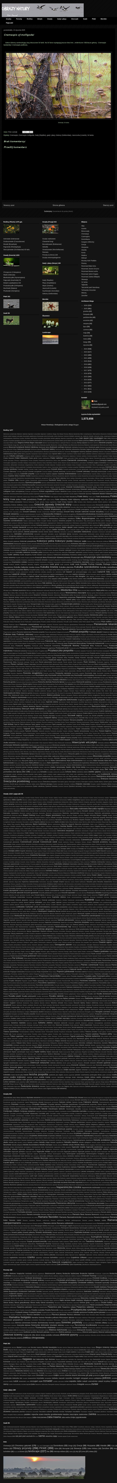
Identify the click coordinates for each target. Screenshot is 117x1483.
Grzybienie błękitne (24, 516)
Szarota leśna (39, 713)
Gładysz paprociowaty (29, 520)
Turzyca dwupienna (41, 733)
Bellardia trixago (12, 445)
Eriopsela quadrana (48, 857)
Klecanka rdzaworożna (104, 882)
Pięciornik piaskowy (30, 629)
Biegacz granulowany (53, 815)
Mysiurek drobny (14, 597)
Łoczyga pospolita (28, 774)
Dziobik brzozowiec (8, 853)
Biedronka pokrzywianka (102, 813)
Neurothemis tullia (12, 926)
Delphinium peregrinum (41, 478)
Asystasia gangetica (14, 440)
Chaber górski (32, 458)
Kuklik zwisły (74, 564)
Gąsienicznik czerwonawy (66, 870)
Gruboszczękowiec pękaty (10, 870)
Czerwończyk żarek (48, 842)
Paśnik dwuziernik (16, 956)
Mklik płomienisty (25, 913)
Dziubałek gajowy (20, 853)
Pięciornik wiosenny (69, 629)
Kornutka (5, 888)
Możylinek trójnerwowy (54, 595)
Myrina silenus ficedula (70, 918)
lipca (85, 326)
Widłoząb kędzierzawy (73, 747)
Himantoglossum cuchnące (28, 525)
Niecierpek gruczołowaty (98, 601)
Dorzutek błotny (36, 848)
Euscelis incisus (25, 862)
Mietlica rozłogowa (100, 587)
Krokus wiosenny (9, 557)
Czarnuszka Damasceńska (59, 467)
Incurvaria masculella (104, 877)
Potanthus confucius (65, 974)
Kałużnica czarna (69, 881)
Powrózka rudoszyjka (101, 974)
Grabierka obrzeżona (40, 868)
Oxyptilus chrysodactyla (80, 947)
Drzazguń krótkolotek (90, 851)
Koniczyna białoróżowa (78, 546)
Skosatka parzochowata (45, 697)
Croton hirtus (92, 465)
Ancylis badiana (32, 804)
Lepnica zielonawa (23, 576)
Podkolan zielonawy (25, 634)
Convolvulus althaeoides (10, 465)
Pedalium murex (87, 619)
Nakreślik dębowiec (26, 920)
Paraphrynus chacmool (57, 951)
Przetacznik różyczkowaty (99, 648)
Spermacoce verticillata (91, 702)
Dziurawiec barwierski (53, 485)
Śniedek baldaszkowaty (49, 779)
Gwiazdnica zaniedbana (67, 518)
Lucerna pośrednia (26, 581)
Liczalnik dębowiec (56, 904)
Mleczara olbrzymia (47, 593)
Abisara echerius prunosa (10, 797)
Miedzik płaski (40, 587)
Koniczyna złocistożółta (92, 548)
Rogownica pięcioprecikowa (87, 668)
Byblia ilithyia (69, 822)
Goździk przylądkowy (96, 509)
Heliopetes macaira (99, 873)
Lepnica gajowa (100, 574)
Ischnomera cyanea (34, 879)
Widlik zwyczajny (26, 747)
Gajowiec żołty (72, 502)
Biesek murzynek (56, 817)
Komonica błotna (66, 543)
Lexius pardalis (36, 904)
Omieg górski (22, 608)
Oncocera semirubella (66, 938)
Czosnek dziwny (57, 469)
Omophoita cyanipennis (41, 938)
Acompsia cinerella (24, 797)
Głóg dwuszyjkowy (77, 520)
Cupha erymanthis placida (85, 837)
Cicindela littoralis (37, 830)
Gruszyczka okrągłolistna (69, 514)
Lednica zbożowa (93, 902)
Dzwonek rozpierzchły (32, 489)
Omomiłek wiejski (18, 938)
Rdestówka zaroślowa (9, 668)
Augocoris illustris (105, 806)
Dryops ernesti (67, 851)
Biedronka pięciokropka (87, 813)
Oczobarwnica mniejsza (48, 933)
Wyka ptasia (25, 763)
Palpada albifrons (48, 949)
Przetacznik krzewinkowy (52, 645)
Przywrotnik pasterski (27, 655)
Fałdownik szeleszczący (23, 496)
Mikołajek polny (7, 590)
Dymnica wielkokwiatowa (48, 482)
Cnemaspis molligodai (26, 135)
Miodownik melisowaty (43, 590)
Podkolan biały (9, 634)
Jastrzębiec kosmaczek (98, 531)
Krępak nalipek (82, 895)
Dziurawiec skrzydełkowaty (79, 485)
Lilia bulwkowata (70, 576)
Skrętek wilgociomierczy (49, 700)
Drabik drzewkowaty (106, 478)
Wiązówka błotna (15, 758)
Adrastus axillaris (27, 799)
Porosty (19, 19)
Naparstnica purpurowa (67, 597)
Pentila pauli (34, 958)
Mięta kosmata (82, 590)
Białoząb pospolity (45, 445)
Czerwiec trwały (33, 469)
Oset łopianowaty (66, 613)
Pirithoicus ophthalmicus (83, 962)
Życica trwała (16, 786)
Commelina (102, 463)
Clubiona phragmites (87, 833)
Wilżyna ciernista (77, 756)
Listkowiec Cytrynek (24, 907)
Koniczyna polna (53, 548)
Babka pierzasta (95, 440)
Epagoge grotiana (60, 855)
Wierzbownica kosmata (14, 754)
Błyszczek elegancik (67, 824)
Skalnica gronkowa (53, 695)
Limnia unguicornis (99, 904)
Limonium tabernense (9, 578)
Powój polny (48, 639)
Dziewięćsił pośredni (41, 485)
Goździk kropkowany (52, 509)
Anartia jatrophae (8, 804)
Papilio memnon (25, 951)
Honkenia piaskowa (42, 525)
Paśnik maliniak (63, 956)
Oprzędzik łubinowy (19, 940)
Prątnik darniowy (84, 655)
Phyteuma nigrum (14, 624)
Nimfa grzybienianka (82, 929)
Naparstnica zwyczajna (86, 597)
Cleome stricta (57, 462)
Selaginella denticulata (105, 688)
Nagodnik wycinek (9, 920)
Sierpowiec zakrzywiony (39, 693)
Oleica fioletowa (48, 936)
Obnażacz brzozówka (59, 931)
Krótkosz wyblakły (14, 564)
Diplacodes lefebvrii (105, 846)
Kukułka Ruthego (102, 564)
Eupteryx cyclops (91, 859)
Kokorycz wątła (79, 541)
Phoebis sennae (11, 960)
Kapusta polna (108, 536)
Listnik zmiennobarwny (42, 907)
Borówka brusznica (99, 449)
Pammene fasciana (81, 949)
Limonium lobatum (100, 576)
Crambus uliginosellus (34, 837)
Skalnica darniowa (29, 695)
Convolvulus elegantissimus (26, 465)
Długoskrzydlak (29, 853)
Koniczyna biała (66, 546)
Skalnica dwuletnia (40, 695)
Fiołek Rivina (44, 496)
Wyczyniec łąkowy (27, 760)
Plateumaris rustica (17, 967)
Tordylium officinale (95, 724)
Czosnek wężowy (71, 471)
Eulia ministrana (32, 859)
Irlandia (84, 250)
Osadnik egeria (105, 942)
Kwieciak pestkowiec (48, 900)
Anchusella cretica (52, 436)
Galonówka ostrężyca (61, 864)
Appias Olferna (20, 806)
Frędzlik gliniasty (40, 502)
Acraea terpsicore (83, 797)
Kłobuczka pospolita (63, 570)
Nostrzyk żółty (40, 606)
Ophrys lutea (17, 610)
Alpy (82, 226)
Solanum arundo (8, 702)
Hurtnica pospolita (76, 875)
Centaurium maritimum (41, 456)
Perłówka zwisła (77, 621)
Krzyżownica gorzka (33, 562)
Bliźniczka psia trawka (106, 445)
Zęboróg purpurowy (67, 769)
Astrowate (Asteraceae (11, 239)
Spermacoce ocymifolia (77, 702)
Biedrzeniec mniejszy (57, 445)
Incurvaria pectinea (17, 879)
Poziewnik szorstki (105, 639)
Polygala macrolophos (87, 634)
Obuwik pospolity (74, 606)
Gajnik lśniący (61, 502)
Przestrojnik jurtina (103, 976)
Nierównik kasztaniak (18, 929)
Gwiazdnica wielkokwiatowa (49, 518)
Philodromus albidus (91, 958)
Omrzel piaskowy (53, 938)
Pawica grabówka (101, 951)
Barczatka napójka (96, 809)
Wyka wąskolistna (53, 763)
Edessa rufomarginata (56, 853)
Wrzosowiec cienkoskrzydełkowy (76, 758)
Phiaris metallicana (68, 958)
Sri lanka (90, 135)
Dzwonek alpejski (49, 487)
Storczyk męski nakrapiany (33, 709)
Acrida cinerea (93, 797)
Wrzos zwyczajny (48, 758)
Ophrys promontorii (37, 610)
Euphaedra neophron (55, 859)
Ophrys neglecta (26, 610)
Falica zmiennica (85, 862)
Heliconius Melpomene (63, 873)
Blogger (76, 425)
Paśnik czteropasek (107, 953)
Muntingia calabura (93, 595)
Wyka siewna (43, 763)
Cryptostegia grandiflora (103, 465)
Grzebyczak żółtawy (24, 870)
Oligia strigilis (65, 935)
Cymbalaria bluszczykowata (34, 467)
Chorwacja (85, 234)
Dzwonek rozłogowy (45, 489)
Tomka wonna (85, 724)
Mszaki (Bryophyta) (10, 244)
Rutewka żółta (71, 679)
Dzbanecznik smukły (61, 482)
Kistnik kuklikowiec (80, 881)
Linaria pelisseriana (21, 578)
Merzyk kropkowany (81, 585)
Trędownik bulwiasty (31, 731)
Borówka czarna (111, 449)
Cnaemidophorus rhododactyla (101, 833)
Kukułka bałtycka (21, 567)
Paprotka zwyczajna (102, 617)
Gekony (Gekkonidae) (63, 135)
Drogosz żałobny (37, 851)
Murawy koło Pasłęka (88, 261)
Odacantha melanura (75, 933)
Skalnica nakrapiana (66, 695)
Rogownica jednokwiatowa (69, 668)
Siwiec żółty (7, 695)
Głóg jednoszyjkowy (89, 520)
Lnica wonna (73, 579)
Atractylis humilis (37, 440)
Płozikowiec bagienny (103, 662)
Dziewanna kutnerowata (74, 482)
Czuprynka (17, 473)
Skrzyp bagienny (108, 697)
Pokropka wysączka (63, 969)
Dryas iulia (59, 851)
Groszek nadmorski (82, 512)
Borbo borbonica (22, 819)
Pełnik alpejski (86, 621)
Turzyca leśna (88, 733)
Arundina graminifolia (44, 438)
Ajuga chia (56, 434)
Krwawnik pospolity (65, 560)
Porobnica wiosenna (93, 971)
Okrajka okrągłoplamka (35, 935)
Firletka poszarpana (15, 502)
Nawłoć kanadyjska (92, 599)
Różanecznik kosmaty (9, 686)
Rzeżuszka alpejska (70, 682)
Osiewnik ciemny (26, 944)
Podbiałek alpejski (95, 632)
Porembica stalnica (81, 971)
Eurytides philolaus (14, 862)
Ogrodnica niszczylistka (22, 935)
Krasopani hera (98, 888)
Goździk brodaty (14, 509)
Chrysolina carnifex (26, 830)
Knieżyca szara (52, 884)
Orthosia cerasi (57, 942)
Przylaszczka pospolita (60, 650)
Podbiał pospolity (79, 631)
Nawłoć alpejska (81, 599)
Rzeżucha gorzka (9, 682)
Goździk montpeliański (68, 509)
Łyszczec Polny (21, 776)
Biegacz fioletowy (29, 815)
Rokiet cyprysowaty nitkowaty (73, 671)
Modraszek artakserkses (98, 913)
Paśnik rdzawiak (92, 956)
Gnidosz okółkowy (17, 505)
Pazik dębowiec (12, 953)
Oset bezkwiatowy (38, 613)
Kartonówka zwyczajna (46, 881)
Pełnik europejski (96, 621)
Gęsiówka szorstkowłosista (12, 521)
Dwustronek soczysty (103, 480)
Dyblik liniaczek (101, 851)
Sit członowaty (67, 693)
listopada (86, 314)
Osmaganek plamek (63, 945)
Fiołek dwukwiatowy (103, 496)
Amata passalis (23, 802)
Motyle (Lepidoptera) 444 (12, 283)
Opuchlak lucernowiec (44, 940)
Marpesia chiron (74, 909)
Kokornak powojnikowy (28, 541)
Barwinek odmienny (93, 442)
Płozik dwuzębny (78, 662)
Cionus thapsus (7, 833)
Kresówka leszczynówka (80, 890)
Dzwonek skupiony (58, 489)
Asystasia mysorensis (27, 440)
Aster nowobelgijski (96, 438)
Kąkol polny (52, 570)
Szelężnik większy (50, 718)
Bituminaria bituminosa (77, 445)
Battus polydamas (8, 811)
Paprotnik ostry (112, 617)
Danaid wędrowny (63, 842)
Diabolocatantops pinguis (88, 844)
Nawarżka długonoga (16, 924)
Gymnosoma (41, 870)
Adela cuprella (17, 800)
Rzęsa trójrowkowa (17, 684)
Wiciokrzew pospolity (58, 745)
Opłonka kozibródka (94, 940)
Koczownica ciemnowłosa (74, 884)
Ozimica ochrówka (14, 949)
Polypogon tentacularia (17, 971)
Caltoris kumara (26, 826)
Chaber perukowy (79, 458)
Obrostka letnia (107, 931)
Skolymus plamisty (32, 697)
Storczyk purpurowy (50, 709)
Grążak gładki (34, 870)
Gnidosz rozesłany (28, 505)
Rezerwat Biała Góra (88, 266)
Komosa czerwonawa (100, 543)
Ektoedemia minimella (80, 853)
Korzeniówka (32, 550)
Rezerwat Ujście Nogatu (89, 274)
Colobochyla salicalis (82, 835)
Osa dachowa (76, 942)
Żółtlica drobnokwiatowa (89, 786)
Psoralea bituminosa (27, 657)
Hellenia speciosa (93, 523)
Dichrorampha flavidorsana (42, 846)
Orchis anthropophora (69, 610)
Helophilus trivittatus (9, 875)
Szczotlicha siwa (8, 717)
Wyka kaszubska (88, 760)
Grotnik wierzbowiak (100, 868)
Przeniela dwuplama (77, 976)
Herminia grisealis (20, 875)
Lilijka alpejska (90, 576)
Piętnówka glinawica (23, 965)
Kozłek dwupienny (26, 555)
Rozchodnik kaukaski (18, 675)
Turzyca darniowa (15, 733)
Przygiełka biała (42, 651)
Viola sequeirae (43, 742)
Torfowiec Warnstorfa (28, 726)
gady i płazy (51, 135)
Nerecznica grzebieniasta (23, 601)
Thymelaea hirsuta (59, 722)
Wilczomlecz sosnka (41, 756)
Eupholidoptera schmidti (68, 859)
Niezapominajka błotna (23, 604)
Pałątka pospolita (42, 953)
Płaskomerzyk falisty (10, 662)
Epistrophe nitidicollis (17, 857)
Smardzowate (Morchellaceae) (53, 249)
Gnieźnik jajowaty (44, 504)
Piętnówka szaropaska (48, 965)
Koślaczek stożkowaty (88, 554)
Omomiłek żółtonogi (28, 938)
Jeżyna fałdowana (29, 536)
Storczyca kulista (99, 706)
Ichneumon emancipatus (83, 877)
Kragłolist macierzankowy (102, 554)
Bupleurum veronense (64, 451)
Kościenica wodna (76, 555)
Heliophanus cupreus (111, 873)
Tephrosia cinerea (25, 722)
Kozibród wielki (98, 552)
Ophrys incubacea (8, 610)
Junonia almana (78, 879)
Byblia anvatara (60, 822)
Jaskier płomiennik (35, 529)
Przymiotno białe (91, 651)
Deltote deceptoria (26, 844)
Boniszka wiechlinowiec (10, 819)
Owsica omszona (108, 615)
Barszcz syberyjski (60, 442)
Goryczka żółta (74, 507)
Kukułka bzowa (34, 567)
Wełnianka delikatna (103, 742)
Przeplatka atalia (90, 976)
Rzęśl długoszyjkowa (49, 684)
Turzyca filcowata (65, 733)
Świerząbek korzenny (75, 781)
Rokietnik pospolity (96, 671)
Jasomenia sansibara (56, 879)
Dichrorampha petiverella (59, 846)
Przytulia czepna (40, 653)
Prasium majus (61, 641)
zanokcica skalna (82, 772)
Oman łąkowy (13, 608)
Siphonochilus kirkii (52, 693)
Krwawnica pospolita (15, 560)
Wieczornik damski (42, 749)
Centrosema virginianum (69, 456)
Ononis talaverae (43, 608)
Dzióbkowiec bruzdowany (18, 487)
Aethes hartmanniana (61, 799)
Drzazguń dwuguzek (77, 851)
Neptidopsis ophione (59, 924)
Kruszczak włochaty (80, 892)
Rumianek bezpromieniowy (11, 679)
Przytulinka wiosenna (15, 655)
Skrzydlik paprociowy (85, 697)
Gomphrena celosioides (79, 505)
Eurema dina (108, 859)
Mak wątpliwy (71, 583)
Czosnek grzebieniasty (69, 469)
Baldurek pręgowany (27, 809)
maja (85, 333)
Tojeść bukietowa (25, 724)
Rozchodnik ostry (42, 675)
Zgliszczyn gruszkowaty (102, 767)
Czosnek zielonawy (83, 471)
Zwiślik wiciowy (38, 769)
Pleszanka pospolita (38, 632)
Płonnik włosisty (67, 662)
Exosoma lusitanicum (74, 862)
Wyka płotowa (34, 763)
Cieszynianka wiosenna (35, 462)
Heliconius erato (88, 873)
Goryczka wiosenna (63, 507)
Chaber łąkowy (89, 458)
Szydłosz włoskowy (14, 720)
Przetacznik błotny (8, 645)
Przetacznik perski (62, 648)
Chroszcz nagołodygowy (21, 460)
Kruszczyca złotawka (94, 893)
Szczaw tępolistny (28, 715)
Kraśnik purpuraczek (25, 890)
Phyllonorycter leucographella (66, 960)
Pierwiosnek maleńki (10, 627)
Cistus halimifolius (47, 462)
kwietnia (86, 336)
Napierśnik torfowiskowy (52, 922)
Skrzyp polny (29, 700)
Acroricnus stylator (103, 797)
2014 (86, 379)
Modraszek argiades (84, 913)
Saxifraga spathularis (107, 686)
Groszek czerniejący (56, 512)
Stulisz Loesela (52, 711)
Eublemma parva (88, 857)
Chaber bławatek (8, 458)
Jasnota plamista (17, 532)
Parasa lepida (77, 951)
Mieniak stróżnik (61, 911)
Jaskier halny (98, 527)
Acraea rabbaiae (73, 797)
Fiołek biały (61, 496)
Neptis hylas (68, 924)
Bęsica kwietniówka (40, 824)
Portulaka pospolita (72, 637)
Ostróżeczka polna (96, 615)
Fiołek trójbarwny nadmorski (78, 499)
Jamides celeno (44, 879)
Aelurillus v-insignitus (48, 799)
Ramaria (45, 252)
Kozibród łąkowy (108, 552)
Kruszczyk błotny (41, 557)
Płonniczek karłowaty (23, 662)
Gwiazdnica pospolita (17, 518)
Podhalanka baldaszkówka (97, 967)
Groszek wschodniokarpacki (27, 514)
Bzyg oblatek (7, 824)
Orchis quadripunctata (89, 610)
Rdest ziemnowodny (9, 666)
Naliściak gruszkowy (39, 920)
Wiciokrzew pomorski (46, 745)
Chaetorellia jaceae (29, 828)
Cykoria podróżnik (20, 467)
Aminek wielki (7, 436)
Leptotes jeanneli (14, 904)
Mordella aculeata (55, 915)
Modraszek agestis (71, 913)
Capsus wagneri (40, 826)
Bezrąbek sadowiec (88, 811)
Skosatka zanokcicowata (60, 697)
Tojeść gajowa (35, 724)
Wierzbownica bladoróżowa (72, 751)
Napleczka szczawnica (67, 922)
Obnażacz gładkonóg (72, 931)
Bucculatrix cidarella (28, 822)
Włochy (84, 293)
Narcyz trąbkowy (8, 599)
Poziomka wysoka (40, 641)
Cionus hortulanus (112, 830)
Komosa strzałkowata (9, 546)
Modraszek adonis (60, 913)
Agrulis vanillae (108, 799)
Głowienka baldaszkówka (105, 870)
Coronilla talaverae (50, 465)
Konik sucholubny (79, 886)
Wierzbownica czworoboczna (100, 751)
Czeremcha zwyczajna (98, 467)
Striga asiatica (105, 709)
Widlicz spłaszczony (105, 745)
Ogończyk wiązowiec (9, 935)
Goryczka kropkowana (30, 507)
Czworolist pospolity (27, 474)
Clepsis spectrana (76, 833)
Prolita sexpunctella (19, 976)
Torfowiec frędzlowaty (66, 726)
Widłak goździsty (38, 747)
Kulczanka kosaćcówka (17, 897)
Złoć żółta (26, 772)
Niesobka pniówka (31, 929)
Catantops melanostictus (52, 826)
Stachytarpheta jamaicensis (50, 704)
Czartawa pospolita (72, 467)
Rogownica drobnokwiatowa (53, 668)
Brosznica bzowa (67, 819)
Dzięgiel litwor (39, 487)
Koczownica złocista (9, 886)
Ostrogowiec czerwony (88, 613)
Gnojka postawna (107, 866)
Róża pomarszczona (86, 684)
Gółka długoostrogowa (85, 518)
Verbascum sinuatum (22, 742)
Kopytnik (24, 550)
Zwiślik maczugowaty (27, 769)
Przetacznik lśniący (101, 645)
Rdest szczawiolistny (100, 664)
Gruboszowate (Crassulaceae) (14, 241)
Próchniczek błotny (60, 655)
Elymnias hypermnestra (14, 855)
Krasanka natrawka (87, 888)
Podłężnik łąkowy (52, 969)
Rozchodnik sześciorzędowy (84, 675)
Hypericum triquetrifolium (82, 525)
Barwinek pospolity (105, 443)
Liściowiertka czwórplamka (58, 907)
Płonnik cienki (34, 662)
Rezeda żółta (28, 668)
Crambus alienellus (22, 837)
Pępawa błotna (66, 660)
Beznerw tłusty (36, 445)
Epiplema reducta (94, 855)
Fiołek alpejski (54, 496)
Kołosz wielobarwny (75, 888)
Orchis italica (79, 610)
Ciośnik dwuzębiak (40, 833)
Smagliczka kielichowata (66, 700)
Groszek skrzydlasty (96, 512)
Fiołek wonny (94, 499)
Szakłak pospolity (12, 713)
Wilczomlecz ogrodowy (14, 756)
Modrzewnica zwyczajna (76, 593)
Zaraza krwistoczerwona (89, 765)
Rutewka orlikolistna (60, 680)
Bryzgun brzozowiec (16, 822)
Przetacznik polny (74, 648)
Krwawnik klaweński (54, 560)
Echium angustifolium (46, 491)
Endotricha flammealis (38, 855)
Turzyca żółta (44, 737)
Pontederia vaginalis (18, 636)
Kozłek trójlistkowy (48, 554)
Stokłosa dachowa (76, 706)
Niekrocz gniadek (106, 926)
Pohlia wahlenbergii (51, 634)
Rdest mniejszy (64, 664)
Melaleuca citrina (31, 585)
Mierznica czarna (50, 587)
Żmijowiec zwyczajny (82, 784)
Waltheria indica (52, 742)
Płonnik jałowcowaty (45, 662)
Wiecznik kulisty (31, 749)
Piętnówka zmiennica (61, 965)
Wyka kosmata (98, 760)
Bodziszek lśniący (12, 449)
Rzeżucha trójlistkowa (31, 682)
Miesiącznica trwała (77, 587)
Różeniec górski (21, 686)
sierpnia (86, 323)
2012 (86, 386)
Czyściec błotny (96, 473)
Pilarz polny (55, 962)
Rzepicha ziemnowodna (91, 679)
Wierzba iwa (99, 749)
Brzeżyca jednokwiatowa (51, 451)
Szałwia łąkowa (88, 713)
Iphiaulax (25, 879)
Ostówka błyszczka (15, 947)
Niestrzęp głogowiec (45, 929)
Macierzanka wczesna (103, 581)
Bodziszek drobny (83, 447)
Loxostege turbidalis (102, 907)
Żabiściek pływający (46, 784)
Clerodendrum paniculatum (78, 462)
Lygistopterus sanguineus (10, 909)
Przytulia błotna (31, 653)
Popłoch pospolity (30, 636)
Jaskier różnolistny (58, 529)
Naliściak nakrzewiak (51, 920)
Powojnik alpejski (29, 639)
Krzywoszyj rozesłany (102, 560)
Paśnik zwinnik (7, 958)
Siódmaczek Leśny (18, 695)
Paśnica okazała (52, 953)
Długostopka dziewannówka (42, 853)
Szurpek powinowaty (106, 717)
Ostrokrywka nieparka (106, 944)
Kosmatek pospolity (15, 888)
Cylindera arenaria (8, 839)
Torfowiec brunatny (41, 726)
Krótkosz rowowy (95, 562)
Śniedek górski (62, 779)
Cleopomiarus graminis (63, 833)
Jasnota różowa (43, 532)
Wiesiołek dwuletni (40, 754)
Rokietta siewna (106, 671)
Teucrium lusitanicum (48, 722)
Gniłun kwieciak (97, 866)
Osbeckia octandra (27, 613)
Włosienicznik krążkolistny (81, 763)
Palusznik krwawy (90, 617)
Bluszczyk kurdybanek (16, 447)
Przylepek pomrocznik (93, 978)
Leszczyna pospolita (47, 576)
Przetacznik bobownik (111, 643)
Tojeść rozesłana (67, 724)
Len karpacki (67, 572)
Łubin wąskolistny (79, 774)
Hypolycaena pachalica (44, 877)
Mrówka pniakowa (14, 918)
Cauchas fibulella (66, 826)
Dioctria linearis (71, 846)
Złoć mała (109, 769)
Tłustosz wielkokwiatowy (84, 737)
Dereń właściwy (61, 478)
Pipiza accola (72, 962)
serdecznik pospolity (59, 772)
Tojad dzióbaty (8, 724)
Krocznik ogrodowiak (31, 893)
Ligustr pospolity (59, 576)
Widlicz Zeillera (95, 745)
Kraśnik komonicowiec (110, 888)
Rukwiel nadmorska (94, 677)
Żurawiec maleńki (96, 784)
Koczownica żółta (20, 886)
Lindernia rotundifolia (33, 578)
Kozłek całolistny (13, 555)
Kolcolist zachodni (31, 543)
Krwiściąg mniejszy (89, 560)
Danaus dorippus (87, 842)
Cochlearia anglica (93, 463)
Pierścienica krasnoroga (24, 962)
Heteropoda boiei (31, 875)
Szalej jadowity (21, 713)
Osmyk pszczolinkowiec (79, 944)
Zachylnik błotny (20, 765)
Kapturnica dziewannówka (30, 882)
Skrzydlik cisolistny (73, 697)
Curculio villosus (98, 837)
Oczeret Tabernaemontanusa (88, 606)
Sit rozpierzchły (86, 693)
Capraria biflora (57, 454)
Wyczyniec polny (16, 760)
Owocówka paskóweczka (57, 947)
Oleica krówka (57, 935)
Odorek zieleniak (86, 933)
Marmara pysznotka (62, 909)
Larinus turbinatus (35, 902)
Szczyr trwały (27, 717)
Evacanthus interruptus (48, 862)
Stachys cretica (38, 704)
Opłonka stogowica (106, 940)
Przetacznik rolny (86, 648)
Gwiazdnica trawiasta (32, 518)
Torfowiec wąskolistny (16, 728)
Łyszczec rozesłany (31, 776)
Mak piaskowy (47, 583)
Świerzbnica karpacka (50, 781)
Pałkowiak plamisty (23, 953)
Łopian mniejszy (47, 774)
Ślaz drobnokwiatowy (57, 776)
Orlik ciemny (110, 610)
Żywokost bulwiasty (51, 786)
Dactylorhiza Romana (51, 476)
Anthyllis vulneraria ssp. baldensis (78, 436)
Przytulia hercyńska (51, 653)
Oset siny (57, 613)
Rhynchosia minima (38, 668)
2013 (86, 383)
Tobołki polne (104, 722)
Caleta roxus (93, 824)
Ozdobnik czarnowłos (105, 947)
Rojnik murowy (47, 671)
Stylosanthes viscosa (82, 711)
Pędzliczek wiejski (54, 660)
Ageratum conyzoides (34, 434)
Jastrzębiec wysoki (53, 534)
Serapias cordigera (63, 691)
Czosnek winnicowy (59, 471)
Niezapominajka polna (86, 604)
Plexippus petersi (52, 967)
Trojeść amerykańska (83, 729)
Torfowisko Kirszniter (88, 290)
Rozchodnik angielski (78, 673)
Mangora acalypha (50, 909)
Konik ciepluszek (52, 886)
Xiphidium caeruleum (9, 765)
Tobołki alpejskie (94, 722)
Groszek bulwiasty (29, 512)
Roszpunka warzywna (63, 673)
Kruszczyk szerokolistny (97, 557)
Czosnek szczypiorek (35, 471)
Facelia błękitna (73, 493)
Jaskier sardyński (70, 529)
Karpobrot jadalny (50, 538)
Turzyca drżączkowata (28, 733)
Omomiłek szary (7, 938)
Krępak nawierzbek (92, 895)
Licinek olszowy (45, 904)
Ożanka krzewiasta (25, 617)
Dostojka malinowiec (104, 848)
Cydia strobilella (107, 837)
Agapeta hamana (85, 799)
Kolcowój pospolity (42, 544)
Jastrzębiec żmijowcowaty (79, 534)
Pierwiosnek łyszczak (57, 627)
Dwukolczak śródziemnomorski (39, 480)
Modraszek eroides (8, 915)
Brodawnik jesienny (8, 451)
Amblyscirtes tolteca (67, 802)
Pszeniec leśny (62, 657)
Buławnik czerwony (92, 451)
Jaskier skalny (80, 529)
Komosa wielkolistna (21, 546)
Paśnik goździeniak (29, 956)
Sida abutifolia (96, 691)
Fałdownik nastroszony (9, 496)
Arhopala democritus (83, 806)
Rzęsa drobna (7, 684)
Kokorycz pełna (45, 541)
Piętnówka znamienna (74, 965)
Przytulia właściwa (105, 653)
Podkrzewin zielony (8, 969)
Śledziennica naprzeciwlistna (12, 779)
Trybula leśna (95, 728)
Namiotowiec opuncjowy (37, 922)
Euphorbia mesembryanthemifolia (12, 493)
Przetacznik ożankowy (33, 648)
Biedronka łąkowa (17, 815)
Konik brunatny (42, 886)
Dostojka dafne (65, 848)
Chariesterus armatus (41, 828)
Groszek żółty (39, 514)
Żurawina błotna (106, 784)
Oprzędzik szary (8, 940)
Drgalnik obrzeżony (26, 851)
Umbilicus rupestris (53, 739)
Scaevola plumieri (44, 688)
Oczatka (26, 933)
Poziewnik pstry (94, 639)
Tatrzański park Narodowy (90, 287)
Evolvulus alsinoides (63, 493)
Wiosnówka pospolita (102, 756)
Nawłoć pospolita (103, 599)
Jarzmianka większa (32, 527)
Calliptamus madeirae (104, 824)
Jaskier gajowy (89, 527)
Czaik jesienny (49, 840)
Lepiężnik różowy (19, 574)
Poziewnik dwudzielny (58, 639)
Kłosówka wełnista (75, 569)
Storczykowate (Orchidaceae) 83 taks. (16, 249)
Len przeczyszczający (80, 572)
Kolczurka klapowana (55, 543)
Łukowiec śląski (95, 774)
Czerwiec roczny (23, 469)
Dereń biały (52, 478)
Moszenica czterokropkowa (90, 916)
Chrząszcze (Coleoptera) (12, 272)
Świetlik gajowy (108, 781)
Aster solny (107, 438)
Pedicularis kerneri (19, 621)
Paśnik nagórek (72, 956)
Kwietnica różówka (61, 900)
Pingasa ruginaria (64, 962)
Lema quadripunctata (105, 902)
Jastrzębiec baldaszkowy (82, 532)
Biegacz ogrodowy (78, 815)
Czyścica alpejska (51, 474)
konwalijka (50, 772)
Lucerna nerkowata (14, 581)
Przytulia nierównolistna (72, 653)
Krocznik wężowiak (68, 893)
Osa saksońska (93, 942)
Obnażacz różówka (83, 931)
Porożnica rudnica (28, 974)
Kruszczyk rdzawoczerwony (59, 557)
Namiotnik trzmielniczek (23, 922)
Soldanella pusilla (30, 702)
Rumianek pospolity (24, 679)
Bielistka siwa (67, 445)
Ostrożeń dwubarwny (19, 615)
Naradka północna (101, 597)
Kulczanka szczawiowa (33, 897)
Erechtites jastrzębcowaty (84, 491)
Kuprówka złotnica (59, 897)
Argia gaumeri (52, 806)
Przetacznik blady (61, 643)
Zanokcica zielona (49, 765)
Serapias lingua (74, 691)
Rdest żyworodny (20, 666)
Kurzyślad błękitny (22, 570)
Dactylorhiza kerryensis (88, 476)
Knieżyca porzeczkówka (40, 884)
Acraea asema (44, 797)
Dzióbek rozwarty (105, 485)
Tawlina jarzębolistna (99, 720)
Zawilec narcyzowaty (57, 767)
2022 (86, 355)
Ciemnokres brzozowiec (49, 830)
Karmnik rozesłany (38, 538)
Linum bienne (43, 578)
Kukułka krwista (49, 567)
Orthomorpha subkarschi (45, 942)
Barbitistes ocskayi (52, 808)
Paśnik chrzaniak (86, 953)
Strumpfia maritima (13, 711)
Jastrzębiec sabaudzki (40, 534)
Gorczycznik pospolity (103, 505)
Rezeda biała (20, 668)
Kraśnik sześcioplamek (52, 890)
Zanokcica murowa (38, 765)
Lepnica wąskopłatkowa (10, 576)
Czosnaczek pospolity (44, 469)
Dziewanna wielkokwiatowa (101, 482)
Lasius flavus (46, 902)
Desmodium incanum (81, 478)
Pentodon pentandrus (57, 621)
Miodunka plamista (55, 590)
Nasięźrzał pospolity (20, 599)
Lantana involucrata (99, 569)
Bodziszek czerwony (71, 447)
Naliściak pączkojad (80, 920)
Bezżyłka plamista (100, 811)
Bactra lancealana (15, 808)
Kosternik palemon (27, 888)
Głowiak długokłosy (52, 520)
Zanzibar (84, 295)
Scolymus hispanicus (67, 688)
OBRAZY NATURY (15, 9)
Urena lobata (74, 739)
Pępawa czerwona (77, 660)
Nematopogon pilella (28, 924)
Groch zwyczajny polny (15, 511)
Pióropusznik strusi (69, 627)
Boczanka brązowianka (70, 817)
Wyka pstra (17, 763)
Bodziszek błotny (44, 447)
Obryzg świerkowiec (17, 933)
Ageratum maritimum (47, 434)
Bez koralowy (27, 445)
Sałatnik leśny (34, 688)
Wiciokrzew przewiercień (73, 745)
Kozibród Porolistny (88, 552)
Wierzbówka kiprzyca (28, 754)
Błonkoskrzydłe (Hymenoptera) (14, 277)
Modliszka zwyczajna (36, 913)
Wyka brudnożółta (39, 760)
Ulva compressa (34, 739)
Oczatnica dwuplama (35, 933)
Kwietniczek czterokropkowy (76, 900)
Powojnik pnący (40, 639)
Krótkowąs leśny (49, 895)
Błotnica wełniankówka (54, 824)
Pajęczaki (9, 23)
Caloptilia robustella (15, 826)
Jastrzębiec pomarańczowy (23, 534)
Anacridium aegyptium (102, 802)
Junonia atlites (88, 879)
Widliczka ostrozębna (14, 747)
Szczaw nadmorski (8, 715)
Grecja (83, 244)
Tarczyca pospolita (76, 720)
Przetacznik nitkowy (19, 648)
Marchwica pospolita (9, 585)
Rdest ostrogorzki (74, 664)
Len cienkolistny (57, 572)
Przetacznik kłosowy (70, 645)
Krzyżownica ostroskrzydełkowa (63, 562)
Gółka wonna (100, 518)
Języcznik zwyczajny (62, 536)
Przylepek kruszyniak (79, 978)
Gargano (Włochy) (87, 242)
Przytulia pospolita (84, 653)
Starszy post (108, 205)
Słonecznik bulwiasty (26, 720)
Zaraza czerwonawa (60, 765)
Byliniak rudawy (77, 822)
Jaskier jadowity (107, 527)
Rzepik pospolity (112, 679)
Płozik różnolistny (89, 662)
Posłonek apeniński (105, 636)
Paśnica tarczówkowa (63, 953)
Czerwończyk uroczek (29, 842)
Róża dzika (76, 684)
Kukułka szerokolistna (86, 567)
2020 (86, 361)
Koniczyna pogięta (43, 548)
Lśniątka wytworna (78, 581)
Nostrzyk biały (31, 606)
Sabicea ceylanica (47, 686)
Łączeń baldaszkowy (44, 776)
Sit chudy (60, 693)
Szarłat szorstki (67, 713)
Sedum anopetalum (80, 688)
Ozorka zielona (14, 617)
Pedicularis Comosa (99, 619)
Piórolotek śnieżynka (97, 962)
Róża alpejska (68, 684)
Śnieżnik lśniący (95, 779)
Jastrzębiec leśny (8, 534)
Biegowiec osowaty (9, 817)
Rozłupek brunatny (19, 677)
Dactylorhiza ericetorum (37, 476)
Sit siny (93, 693)
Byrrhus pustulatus (96, 822)
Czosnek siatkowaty (9, 471)
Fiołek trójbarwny (61, 499)
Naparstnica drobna (35, 597)
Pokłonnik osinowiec (88, 969)
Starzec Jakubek (73, 704)
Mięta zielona (108, 590)
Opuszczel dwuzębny (69, 940)
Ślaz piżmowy (73, 776)
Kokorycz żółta (91, 541)
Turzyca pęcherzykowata (63, 735)
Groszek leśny (69, 512)
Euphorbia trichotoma (40, 493)
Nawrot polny (71, 599)
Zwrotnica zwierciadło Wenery (52, 769)
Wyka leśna (108, 760)
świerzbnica (22, 784)
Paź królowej (17, 958)
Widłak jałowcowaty (51, 747)
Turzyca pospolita (28, 735)
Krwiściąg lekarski (77, 560)
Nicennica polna (86, 601)
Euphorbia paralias (28, 493)
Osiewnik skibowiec (37, 944)
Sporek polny (17, 704)
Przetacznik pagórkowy (47, 648)
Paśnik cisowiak (96, 953)
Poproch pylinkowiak (65, 971)
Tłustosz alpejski (60, 737)
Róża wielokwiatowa (99, 684)
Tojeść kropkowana (46, 724)
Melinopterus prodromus (10, 911)
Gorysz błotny (83, 507)
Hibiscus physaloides (14, 525)
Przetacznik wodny (32, 651)
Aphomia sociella (92, 804)
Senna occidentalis (15, 691)
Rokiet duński (86, 671)
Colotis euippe (93, 835)
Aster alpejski (84, 438)
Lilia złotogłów (80, 576)
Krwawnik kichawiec (41, 560)
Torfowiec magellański (90, 726)
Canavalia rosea (46, 453)
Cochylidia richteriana (30, 835)
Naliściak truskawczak (94, 920)
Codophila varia (41, 835)
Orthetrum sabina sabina (30, 942)
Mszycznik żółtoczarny (36, 918)
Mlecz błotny (11, 593)
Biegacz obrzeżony (67, 815)
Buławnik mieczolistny (105, 451)
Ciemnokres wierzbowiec (82, 830)
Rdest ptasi (91, 664)
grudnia (86, 311)
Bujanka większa (39, 822)
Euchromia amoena (8, 859)
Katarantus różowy (61, 538)
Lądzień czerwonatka (25, 909)
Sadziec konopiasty (58, 686)
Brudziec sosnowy (91, 820)
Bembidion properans (53, 811)
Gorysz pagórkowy (93, 507)
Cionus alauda (102, 830)
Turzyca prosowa (39, 735)
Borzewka (58, 820)
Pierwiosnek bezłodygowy (86, 624)
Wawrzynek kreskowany (65, 742)
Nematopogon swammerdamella (44, 924)
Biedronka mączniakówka (71, 813)
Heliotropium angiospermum (48, 523)
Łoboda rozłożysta (17, 774)
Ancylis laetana (42, 804)
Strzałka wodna (23, 711)
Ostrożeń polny (52, 615)
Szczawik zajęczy (75, 715)
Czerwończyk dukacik (90, 840)
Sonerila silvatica (40, 702)
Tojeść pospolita (57, 724)
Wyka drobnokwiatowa (75, 760)
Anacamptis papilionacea (30, 436)
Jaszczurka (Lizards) (79, 135)
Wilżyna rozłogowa (87, 756)
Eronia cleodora (78, 857)
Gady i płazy (61, 19)
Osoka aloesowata (76, 613)
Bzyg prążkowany (26, 824)
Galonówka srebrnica (76, 864)
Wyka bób (47, 760)
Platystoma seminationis (40, 967)
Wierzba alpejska (66, 749)
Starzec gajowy (104, 704)
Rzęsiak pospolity (37, 684)
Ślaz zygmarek (92, 776)
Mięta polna (100, 590)
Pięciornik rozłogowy (44, 629)
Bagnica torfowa (23, 443)
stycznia (86, 345)
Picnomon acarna (58, 624)
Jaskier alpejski (67, 527)
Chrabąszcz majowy (14, 830)
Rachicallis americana (42, 664)
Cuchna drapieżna (61, 837)
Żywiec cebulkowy (39, 786)
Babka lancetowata (73, 440)
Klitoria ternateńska (97, 538)
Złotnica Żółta (88, 769)
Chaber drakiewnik (21, 458)
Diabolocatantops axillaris (74, 844)
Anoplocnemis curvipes (65, 804)
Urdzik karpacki (64, 740)
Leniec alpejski (92, 572)
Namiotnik (13, 922)
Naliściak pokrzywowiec (66, 920)
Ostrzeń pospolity (83, 615)
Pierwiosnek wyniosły (41, 627)
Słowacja (84, 279)
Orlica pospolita (101, 610)
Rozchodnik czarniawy (103, 673)
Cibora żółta (56, 460)
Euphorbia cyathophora (98, 491)
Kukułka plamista (66, 567)
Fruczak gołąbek (35, 864)
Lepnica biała (68, 574)
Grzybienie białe (14, 516)
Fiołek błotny (82, 496)
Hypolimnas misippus (31, 877)
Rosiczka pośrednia (49, 673)
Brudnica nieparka (79, 820)
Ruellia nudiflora (64, 677)
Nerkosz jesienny (78, 924)
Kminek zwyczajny (108, 538)
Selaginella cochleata (93, 688)
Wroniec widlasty (25, 758)
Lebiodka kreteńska (34, 572)
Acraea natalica (53, 797)
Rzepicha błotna (80, 679)
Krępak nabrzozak (72, 895)
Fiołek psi (41, 499)
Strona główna (59, 205)
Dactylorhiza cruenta (75, 476)
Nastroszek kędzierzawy (34, 599)
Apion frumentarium (103, 804)
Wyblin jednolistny (105, 758)
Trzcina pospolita (105, 728)
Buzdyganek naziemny (78, 451)
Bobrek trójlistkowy (31, 447)
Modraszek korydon (32, 916)
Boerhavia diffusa (60, 449)
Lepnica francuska (91, 574)
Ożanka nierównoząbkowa (39, 617)
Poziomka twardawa (28, 641)
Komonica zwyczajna (78, 544)
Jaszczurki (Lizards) (49, 288)
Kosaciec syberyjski (65, 550)
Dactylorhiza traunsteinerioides (25, 478)
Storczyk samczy (62, 709)
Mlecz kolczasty (19, 593)
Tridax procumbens (69, 728)
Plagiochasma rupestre (9, 632)
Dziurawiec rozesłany (66, 485)
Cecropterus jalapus (88, 826)
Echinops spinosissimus (32, 491)
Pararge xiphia (68, 951)
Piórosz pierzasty (80, 627)
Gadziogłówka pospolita (47, 864)
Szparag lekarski (74, 717)
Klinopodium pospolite (85, 538)
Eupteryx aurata (80, 859)
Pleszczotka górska (50, 632)
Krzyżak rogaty (30, 895)
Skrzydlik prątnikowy (97, 697)
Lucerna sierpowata (36, 581)
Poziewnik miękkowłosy (72, 639)
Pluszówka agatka (84, 967)
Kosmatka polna (36, 552)
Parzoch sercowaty (44, 619)
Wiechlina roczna (8, 749)
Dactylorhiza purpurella (9, 478)
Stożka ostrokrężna (84, 709)
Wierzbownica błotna (86, 751)
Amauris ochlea (41, 802)
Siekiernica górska (26, 693)
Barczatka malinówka (79, 809)
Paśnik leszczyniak (53, 956)
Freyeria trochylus (25, 864)
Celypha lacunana (100, 826)
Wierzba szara (28, 751)
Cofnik (74, 835)
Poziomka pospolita (16, 641)
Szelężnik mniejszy (38, 718)
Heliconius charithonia (77, 873)
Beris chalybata (77, 811)
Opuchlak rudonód (57, 940)
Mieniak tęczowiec (71, 911)
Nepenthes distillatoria (9, 601)
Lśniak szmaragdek (38, 909)
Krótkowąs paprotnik (61, 895)
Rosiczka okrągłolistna (32, 673)
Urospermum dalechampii (94, 739)
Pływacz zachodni (17, 664)
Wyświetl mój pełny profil (100, 407)
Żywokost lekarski (63, 786)
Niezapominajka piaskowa (70, 604)
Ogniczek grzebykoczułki (98, 933)
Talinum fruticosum (63, 720)
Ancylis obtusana (53, 804)
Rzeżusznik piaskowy (83, 682)
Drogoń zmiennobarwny (49, 851)
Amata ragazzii (32, 802)
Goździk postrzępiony (82, 509)
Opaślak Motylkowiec (78, 938)
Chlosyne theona (81, 828)
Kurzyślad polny (34, 570)
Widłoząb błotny (62, 747)
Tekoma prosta (15, 722)
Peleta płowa (27, 958)
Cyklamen (12, 467)
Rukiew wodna (83, 677)
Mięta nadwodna (91, 590)
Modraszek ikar (19, 916)
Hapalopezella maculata (15, 873)
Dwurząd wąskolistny (79, 480)
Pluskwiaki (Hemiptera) (11, 291)
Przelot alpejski (22, 643)
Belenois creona (19, 811)
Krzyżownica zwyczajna (80, 562)
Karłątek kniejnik (58, 882)
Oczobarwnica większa (61, 933)
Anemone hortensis (63, 436)
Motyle (39, 19)
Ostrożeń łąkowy (73, 615)
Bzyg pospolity (16, 824)
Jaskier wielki (88, 529)
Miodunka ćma (69, 590)
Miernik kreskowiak (82, 911)
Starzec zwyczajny (42, 706)
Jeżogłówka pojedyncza (16, 536)
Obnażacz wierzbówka (96, 931)
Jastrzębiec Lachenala (66, 531)
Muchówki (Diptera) (10, 288)
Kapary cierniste (98, 536)
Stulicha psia (43, 711)
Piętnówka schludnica (35, 965)
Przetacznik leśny (87, 645)
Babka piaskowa (84, 440)
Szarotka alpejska (48, 713)
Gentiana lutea (81, 502)
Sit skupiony (99, 693)
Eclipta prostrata (71, 491)
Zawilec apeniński (44, 767)
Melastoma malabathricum (43, 585)
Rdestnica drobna (31, 666)
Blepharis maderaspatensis (91, 445)
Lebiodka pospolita (46, 572)
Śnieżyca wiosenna (109, 779)
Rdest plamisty (83, 664)
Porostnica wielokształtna (43, 637)
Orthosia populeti (67, 942)
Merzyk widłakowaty (92, 585)
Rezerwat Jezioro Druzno (90, 269)
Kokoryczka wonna (20, 544)
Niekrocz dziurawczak (93, 926)
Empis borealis (25, 855)
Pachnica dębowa (25, 949)
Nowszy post (9, 205)
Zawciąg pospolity (33, 767)
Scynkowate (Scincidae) (50, 291)
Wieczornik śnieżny (55, 749)
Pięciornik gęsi (100, 627)
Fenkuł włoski (34, 496)
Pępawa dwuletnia (88, 660)
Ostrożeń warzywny (62, 615)
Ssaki (85, 19)
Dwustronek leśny (91, 480)
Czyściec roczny (25, 476)
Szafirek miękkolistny (105, 711)
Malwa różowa (101, 583)
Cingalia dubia (93, 830)
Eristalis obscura (59, 857)
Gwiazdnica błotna (102, 516)
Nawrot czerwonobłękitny (49, 599)
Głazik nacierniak (92, 870)
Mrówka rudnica (24, 918)
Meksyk (84, 258)
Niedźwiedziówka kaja (63, 927)
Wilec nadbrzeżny (53, 756)
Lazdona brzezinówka (68, 902)
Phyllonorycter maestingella (83, 960)
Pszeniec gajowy (50, 657)
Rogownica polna (104, 668)
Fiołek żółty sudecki (106, 499)
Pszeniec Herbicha (39, 657)
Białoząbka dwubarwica (11, 813)
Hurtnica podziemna (64, 875)
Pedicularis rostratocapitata (32, 621)
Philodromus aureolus (103, 958)
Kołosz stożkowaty (63, 888)
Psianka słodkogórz (14, 657)
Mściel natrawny (101, 918)
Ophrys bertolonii (67, 608)
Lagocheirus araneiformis (10, 902)
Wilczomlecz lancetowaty (87, 754)
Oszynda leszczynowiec (28, 947)
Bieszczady (85, 231)
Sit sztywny (106, 693)
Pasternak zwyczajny (66, 619)
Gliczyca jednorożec (47, 866)
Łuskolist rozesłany (10, 776)
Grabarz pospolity (15, 868)
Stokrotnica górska (66, 706)
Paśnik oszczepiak (82, 956)
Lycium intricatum (68, 581)
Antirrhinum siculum (18, 438)
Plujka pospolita (62, 967)
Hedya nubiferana (40, 873)
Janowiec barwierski (19, 527)
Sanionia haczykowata (82, 686)
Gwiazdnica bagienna (80, 516)
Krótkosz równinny (105, 562)
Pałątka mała (33, 953)
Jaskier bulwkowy (78, 527)
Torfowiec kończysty (78, 726)
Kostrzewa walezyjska (61, 552)
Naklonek (18, 920)
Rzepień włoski (103, 679)
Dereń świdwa (70, 478)
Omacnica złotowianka (76, 936)
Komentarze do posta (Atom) (63, 211)
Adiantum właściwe (22, 434)
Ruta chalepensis (35, 679)
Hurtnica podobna (53, 875)
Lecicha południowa (81, 902)
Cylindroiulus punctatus (21, 839)
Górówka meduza (52, 871)
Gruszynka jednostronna (104, 514)
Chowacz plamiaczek (105, 828)
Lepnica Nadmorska (43, 574)
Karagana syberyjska (15, 538)
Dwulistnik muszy (55, 480)
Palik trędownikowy (37, 949)
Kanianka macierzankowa (85, 536)
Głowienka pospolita (65, 521)
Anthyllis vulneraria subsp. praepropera (100, 436)
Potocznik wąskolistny (16, 639)
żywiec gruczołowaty (9, 788)
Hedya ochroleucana (51, 873)
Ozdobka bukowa (93, 947)
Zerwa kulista (80, 767)
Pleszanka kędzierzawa (24, 632)
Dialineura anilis (100, 844)
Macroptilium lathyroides (16, 583)
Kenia (83, 253)
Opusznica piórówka (82, 940)
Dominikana (85, 239)
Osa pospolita (85, 942)
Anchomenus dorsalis (21, 804)
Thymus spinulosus (70, 722)
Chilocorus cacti (71, 828)
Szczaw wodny (38, 715)
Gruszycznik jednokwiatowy (86, 514)
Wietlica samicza (63, 754)
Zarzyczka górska (21, 767)
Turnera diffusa (94, 731)
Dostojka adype (46, 848)
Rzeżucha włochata (45, 682)
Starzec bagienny (84, 704)
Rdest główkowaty (54, 664)
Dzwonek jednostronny (104, 487)
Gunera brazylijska (68, 516)
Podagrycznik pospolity (62, 632)
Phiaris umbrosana (79, 958)
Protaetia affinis (65, 976)
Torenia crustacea (106, 724)
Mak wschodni (63, 583)
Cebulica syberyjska (16, 456)
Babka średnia (14, 442)
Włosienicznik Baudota (66, 763)
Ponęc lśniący (52, 971)
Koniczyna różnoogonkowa (77, 548)
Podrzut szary (19, 969)
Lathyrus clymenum (9, 572)
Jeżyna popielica (39, 536)
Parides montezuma (87, 951)
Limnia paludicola (88, 904)
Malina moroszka (81, 583)
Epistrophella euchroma (30, 857)
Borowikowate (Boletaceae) (52, 244)
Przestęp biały (41, 643)
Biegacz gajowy (40, 815)
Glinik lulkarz (58, 866)
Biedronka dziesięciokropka (54, 813)
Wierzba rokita (19, 751)
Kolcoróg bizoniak (32, 886)
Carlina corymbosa (67, 453)
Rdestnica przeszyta (80, 666)
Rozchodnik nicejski (29, 675)
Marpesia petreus (84, 909)
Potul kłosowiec (89, 974)
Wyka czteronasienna (58, 760)
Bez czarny (20, 445)
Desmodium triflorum (94, 478)
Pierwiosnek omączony (24, 627)
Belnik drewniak (30, 811)
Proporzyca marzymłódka (50, 976)
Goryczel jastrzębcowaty (15, 507)
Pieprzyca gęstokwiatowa (70, 624)
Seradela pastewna (40, 691)
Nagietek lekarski (25, 597)
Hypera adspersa (8, 877)
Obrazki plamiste (64, 606)
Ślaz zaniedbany (82, 776)
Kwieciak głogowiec (22, 900)
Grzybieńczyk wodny (48, 516)
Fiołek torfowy (50, 499)
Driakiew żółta (13, 480)
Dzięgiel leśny (30, 487)
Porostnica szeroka (16, 974)
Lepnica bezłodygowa (57, 574)
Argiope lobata (61, 806)
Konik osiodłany (69, 886)
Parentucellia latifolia (9, 619)
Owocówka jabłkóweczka (42, 947)
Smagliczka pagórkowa (85, 700)
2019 (86, 364)
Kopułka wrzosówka (90, 886)
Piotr (95, 401)
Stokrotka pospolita (54, 706)
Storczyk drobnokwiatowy (12, 709)
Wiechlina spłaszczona (20, 749)
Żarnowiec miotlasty (69, 784)
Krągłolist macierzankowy (41, 564)
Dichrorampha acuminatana (12, 846)
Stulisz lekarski (61, 711)
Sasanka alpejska (94, 686)
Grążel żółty (59, 516)
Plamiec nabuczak (105, 965)
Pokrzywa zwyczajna (63, 634)
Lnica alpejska (52, 579)
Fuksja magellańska (51, 502)
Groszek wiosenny (11, 514)
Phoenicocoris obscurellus (23, 960)
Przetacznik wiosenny (20, 651)
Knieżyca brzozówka (27, 884)
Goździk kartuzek (26, 509)
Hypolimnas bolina (19, 877)
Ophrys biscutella (90, 608)
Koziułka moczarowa (50, 888)
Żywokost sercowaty (75, 786)
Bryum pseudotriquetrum (36, 451)
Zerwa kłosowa (90, 767)
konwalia (43, 772)
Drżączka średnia (24, 480)
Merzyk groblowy (57, 585)
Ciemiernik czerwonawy (77, 460)
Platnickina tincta (28, 967)
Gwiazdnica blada (91, 516)
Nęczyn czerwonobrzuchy (19, 931)
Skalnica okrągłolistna (94, 695)
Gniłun (90, 866)
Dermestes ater (61, 844)
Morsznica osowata (75, 915)
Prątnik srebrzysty (95, 655)
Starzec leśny (7, 706)
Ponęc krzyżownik (42, 971)
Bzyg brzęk (105, 822)
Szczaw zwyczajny (49, 715)
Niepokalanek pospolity (10, 604)
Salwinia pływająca (70, 686)
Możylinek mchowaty (40, 595)
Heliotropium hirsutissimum (64, 523)
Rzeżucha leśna (20, 682)
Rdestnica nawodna (55, 666)
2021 (86, 358)
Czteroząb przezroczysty (98, 471)
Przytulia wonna (95, 653)
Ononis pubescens (32, 608)
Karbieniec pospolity (26, 538)
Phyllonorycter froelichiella (50, 960)
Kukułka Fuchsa (87, 564)
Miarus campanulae (32, 911)
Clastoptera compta (51, 833)
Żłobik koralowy (112, 786)
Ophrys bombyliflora (101, 608)
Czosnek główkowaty (82, 469)
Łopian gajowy (38, 774)
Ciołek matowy (29, 833)
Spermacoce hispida (64, 702)
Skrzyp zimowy (37, 700)
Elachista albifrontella (104, 853)
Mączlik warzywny (92, 918)
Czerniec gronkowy (10, 469)
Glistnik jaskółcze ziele (104, 502)
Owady (49, 19)
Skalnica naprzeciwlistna (80, 695)
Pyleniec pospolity (31, 660)
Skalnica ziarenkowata (19, 697)
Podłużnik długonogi (41, 969)
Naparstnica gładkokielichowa (50, 597)
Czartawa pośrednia (85, 467)
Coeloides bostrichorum (65, 835)
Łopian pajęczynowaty (59, 774)
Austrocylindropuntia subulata (51, 440)
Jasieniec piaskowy (55, 527)
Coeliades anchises (52, 835)
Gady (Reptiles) (40, 135)
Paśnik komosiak (41, 956)
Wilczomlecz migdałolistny (102, 754)
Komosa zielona (56, 546)
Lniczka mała (81, 579)
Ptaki (94, 19)
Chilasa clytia (62, 828)
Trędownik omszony (44, 731)
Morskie (104, 19)
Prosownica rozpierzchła (102, 641)
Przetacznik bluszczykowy (77, 643)
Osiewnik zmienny (49, 944)
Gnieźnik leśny (63, 504)
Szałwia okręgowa (77, 713)
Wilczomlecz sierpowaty (28, 756)
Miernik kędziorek (93, 911)
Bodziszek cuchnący (57, 447)
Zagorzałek (28, 765)
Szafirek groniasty (94, 711)
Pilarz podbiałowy (46, 962)
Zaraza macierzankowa (102, 765)
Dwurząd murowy (67, 480)
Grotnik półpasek (89, 868)
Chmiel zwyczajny (8, 460)
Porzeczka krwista (94, 636)
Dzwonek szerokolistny (88, 489)
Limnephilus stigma (76, 904)
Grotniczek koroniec (67, 868)
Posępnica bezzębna (40, 974)
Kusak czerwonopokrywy (74, 897)
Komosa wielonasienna (34, 546)
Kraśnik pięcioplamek (10, 890)
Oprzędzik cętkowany (99, 938)
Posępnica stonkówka (52, 974)
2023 (86, 352)
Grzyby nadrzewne (49, 239)
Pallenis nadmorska (79, 617)
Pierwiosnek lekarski (105, 624)
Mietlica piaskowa (89, 587)
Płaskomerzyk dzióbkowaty (109, 660)
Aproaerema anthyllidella (31, 806)
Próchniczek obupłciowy (73, 655)
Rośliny (30, 19)
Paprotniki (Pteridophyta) (12, 247)
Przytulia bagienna (12, 653)
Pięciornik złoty (97, 629)
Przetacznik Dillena (50, 643)
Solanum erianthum (19, 702)
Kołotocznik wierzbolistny (62, 555)
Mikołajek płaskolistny (19, 590)
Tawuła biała (109, 720)
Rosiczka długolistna (16, 673)
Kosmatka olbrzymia (9, 552)
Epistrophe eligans (105, 855)
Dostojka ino (82, 848)
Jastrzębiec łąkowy (65, 534)
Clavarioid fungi (47, 241)
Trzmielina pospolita (18, 731)
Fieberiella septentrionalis (11, 864)
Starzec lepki (113, 704)
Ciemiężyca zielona (93, 460)
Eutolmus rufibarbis (35, 862)
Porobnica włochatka (105, 971)
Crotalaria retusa (70, 465)
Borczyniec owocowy (34, 820)
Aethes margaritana (73, 800)
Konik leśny (61, 886)
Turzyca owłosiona (105, 733)
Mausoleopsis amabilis (96, 909)
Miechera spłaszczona (9, 587)
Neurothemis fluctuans (103, 924)
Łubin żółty (87, 774)
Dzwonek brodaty (60, 487)
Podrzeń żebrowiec (39, 634)
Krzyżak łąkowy (40, 895)
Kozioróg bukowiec (38, 888)
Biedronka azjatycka (25, 813)
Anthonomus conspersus (79, 804)
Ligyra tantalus (66, 904)
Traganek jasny (29, 729)
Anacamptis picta (42, 436)
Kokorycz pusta (64, 541)
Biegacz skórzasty (90, 815)
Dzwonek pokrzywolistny (18, 489)
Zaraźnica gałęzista (9, 767)
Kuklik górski (54, 564)
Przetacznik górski (37, 645)
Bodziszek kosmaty (105, 447)
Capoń (33, 826)
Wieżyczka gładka (74, 754)
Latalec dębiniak (56, 902)
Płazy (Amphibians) (49, 283)
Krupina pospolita (30, 557)
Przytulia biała (22, 653)
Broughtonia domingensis (22, 451)
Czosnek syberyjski (22, 471)
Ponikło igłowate (7, 636)
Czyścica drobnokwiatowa (67, 474)
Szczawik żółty (87, 715)
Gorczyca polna (90, 505)
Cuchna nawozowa (72, 837)
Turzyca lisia (96, 733)
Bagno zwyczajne (36, 443)
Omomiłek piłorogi (99, 935)
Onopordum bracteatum (55, 608)
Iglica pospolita (105, 525)
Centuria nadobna (81, 456)
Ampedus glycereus (89, 802)
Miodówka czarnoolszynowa (11, 913)
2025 (86, 308)
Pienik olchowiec (96, 960)
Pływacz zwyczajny (30, 664)
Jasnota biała (108, 529)
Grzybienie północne (36, 516)
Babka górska (63, 440)
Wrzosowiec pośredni (93, 758)
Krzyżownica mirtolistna (46, 562)
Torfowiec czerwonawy (53, 726)
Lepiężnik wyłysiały (32, 574)
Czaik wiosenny (59, 839)
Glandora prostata (92, 502)
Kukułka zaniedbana (108, 567)
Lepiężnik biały (103, 572)
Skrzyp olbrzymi (20, 700)
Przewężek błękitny (30, 978)
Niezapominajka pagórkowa (53, 604)
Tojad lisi (17, 724)
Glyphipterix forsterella (68, 866)
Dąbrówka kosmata (103, 489)
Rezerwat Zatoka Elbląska (90, 277)
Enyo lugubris (50, 855)
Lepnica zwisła (34, 576)
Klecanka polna (92, 882)
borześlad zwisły (35, 772)
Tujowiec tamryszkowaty (81, 731)
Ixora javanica (7, 527)
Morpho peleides (65, 915)
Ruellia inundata (54, 677)
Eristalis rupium (69, 857)
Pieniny (84, 263)
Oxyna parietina (69, 947)
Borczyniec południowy (48, 819)
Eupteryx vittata (100, 859)
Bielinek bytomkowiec (22, 817)
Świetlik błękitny (98, 781)
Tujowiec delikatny (68, 731)
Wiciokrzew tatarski (85, 745)
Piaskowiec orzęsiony (46, 624)
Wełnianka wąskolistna (21, 745)
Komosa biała (90, 543)
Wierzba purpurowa (8, 751)
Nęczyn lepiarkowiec (33, 931)
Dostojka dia (74, 848)
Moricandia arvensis (27, 595)
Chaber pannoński (68, 458)
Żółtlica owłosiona (101, 786)
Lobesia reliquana (73, 907)
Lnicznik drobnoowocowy (95, 579)
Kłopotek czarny (100, 900)
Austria (83, 228)
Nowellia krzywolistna (51, 606)
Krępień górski (103, 895)
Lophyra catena (83, 907)
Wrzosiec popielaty (60, 758)
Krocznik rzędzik (56, 892)
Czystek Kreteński (40, 473)
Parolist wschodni (34, 619)
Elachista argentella (92, 853)
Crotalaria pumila (60, 465)
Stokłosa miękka (86, 706)
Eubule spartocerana (100, 857)
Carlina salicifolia (86, 453)
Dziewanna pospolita (87, 482)
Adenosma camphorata (10, 434)
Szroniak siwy (83, 718)
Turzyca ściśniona (35, 737)
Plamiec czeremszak (89, 965)
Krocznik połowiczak (45, 893)
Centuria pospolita (92, 456)
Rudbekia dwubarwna (31, 677)
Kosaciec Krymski (42, 550)
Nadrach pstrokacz (111, 918)
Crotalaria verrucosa (82, 465)
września (86, 320)
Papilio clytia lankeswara (106, 949)
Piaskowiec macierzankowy (29, 624)
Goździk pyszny (107, 509)
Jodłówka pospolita (50, 536)
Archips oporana (43, 806)
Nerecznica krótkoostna (37, 601)
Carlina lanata (77, 453)
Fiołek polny (15, 499)
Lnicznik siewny (109, 578)
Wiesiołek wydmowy (52, 754)
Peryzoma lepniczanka (45, 958)
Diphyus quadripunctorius (92, 846)
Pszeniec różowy (73, 657)
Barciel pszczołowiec (64, 808)
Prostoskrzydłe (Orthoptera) (13, 285)
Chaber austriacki (103, 456)
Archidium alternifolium (31, 438)
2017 (86, 370)
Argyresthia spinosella (71, 806)
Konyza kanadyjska (15, 550)
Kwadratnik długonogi (89, 897)
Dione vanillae (80, 846)
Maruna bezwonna (20, 585)
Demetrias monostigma (38, 844)
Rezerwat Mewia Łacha (89, 271)
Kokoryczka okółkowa (102, 541)
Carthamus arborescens (98, 453)
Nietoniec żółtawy (60, 929)
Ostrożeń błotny (7, 615)
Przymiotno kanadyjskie (102, 651)
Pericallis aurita (68, 621)
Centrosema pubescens (55, 456)
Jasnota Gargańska (98, 529)
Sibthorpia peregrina (85, 691)
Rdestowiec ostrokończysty (93, 666)
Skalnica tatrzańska (106, 695)
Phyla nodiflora (106, 622)
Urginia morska (82, 739)
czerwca (86, 330)
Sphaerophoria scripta (105, 702)
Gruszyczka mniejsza (52, 514)
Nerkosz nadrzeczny (90, 924)
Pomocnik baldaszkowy (100, 634)
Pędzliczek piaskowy (42, 660)
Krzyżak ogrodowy (20, 895)
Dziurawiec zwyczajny (93, 485)
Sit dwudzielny (76, 693)
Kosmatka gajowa (97, 550)
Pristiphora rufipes (8, 976)
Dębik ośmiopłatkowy (18, 491)
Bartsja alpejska (82, 443)
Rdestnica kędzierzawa (42, 666)
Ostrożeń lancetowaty (31, 615)
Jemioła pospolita (105, 534)
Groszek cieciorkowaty (43, 511)
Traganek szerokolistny (43, 729)
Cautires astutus (77, 826)
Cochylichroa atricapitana (17, 835)
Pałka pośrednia (77, 619)
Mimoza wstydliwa (31, 590)
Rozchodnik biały (90, 673)
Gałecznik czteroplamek (104, 864)
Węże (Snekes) (47, 285)
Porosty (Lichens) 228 (50, 255)
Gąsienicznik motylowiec (80, 870)
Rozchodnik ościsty (55, 675)
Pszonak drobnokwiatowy (102, 657)
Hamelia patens (100, 520)
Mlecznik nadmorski (59, 593)
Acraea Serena (34, 797)
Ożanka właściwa (53, 617)
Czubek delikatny (8, 473)
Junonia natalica (106, 879)
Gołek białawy (105, 507)
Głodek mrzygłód (41, 520)
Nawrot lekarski (61, 599)
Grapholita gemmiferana (54, 868)
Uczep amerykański (97, 737)
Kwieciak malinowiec (35, 900)
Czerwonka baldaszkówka (72, 839)
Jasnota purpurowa (31, 532)
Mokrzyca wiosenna (15, 595)
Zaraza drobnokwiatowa (74, 765)
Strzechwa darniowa (33, 711)
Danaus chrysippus (75, 842)
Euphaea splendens (43, 859)
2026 (86, 305)
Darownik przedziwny (100, 842)
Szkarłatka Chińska (63, 717)
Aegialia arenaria (37, 799)
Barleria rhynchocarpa (49, 442)
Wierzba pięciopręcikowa (110, 749)
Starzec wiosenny (29, 706)
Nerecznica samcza (50, 601)
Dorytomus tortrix (14, 848)
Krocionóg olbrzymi (93, 890)
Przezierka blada (40, 978)
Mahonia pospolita (29, 583)
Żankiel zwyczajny (58, 784)
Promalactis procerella (32, 976)
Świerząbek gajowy (62, 781)
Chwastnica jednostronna (45, 460)
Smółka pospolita (99, 700)
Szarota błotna (30, 713)
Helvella (45, 247)
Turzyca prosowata (50, 735)
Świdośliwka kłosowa (37, 781)
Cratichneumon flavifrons (48, 837)
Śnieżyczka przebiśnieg (16, 781)
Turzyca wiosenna (14, 737)
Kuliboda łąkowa (46, 897)
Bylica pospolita (26, 453)
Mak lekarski (38, 583)
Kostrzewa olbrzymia (49, 552)
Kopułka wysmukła (102, 886)
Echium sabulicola (61, 491)
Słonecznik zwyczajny (39, 720)
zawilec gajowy (94, 772)
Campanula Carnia (36, 453)
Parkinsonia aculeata (22, 619)
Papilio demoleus (15, 951)
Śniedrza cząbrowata (73, 779)
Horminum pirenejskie (55, 525)
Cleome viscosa (66, 462)
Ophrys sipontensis (56, 610)
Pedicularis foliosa (8, 621)
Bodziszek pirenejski (23, 449)
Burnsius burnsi (50, 822)
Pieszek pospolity (36, 962)
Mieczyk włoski (31, 587)
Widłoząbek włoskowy (97, 747)
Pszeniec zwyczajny (86, 657)
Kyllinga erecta (44, 569)
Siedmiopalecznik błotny (11, 693)
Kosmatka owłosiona (22, 552)
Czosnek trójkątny (47, 471)
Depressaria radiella (51, 844)
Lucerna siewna (47, 581)
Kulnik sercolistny (9, 570)
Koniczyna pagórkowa (29, 548)
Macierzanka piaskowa (90, 581)
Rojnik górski (39, 671)
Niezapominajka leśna (37, 604)
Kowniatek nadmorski (75, 552)
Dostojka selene (14, 851)
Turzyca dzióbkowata (53, 733)
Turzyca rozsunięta (76, 735)
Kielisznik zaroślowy (72, 538)
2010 (86, 392)
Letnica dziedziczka (25, 904)
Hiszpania (84, 247)
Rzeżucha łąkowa (58, 682)
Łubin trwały (69, 774)
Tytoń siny (51, 737)
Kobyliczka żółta (61, 884)
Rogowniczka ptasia (29, 671)
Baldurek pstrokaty (41, 809)
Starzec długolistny (94, 704)
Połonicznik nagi (51, 641)
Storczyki (74, 19)
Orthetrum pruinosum (17, 942)
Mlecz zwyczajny (37, 593)
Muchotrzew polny (67, 595)
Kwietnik (89, 899)
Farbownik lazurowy (85, 494)
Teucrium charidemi (35, 722)
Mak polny (56, 583)
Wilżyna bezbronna (66, 756)
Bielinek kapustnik (34, 817)
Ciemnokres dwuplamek (65, 831)
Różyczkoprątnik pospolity (34, 686)
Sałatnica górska (24, 688)
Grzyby (8, 19)
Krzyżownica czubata (19, 562)
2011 (86, 389)
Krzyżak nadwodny (8, 895)
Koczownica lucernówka (88, 884)
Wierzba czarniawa (89, 749)
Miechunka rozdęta (21, 587)
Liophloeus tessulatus (9, 907)
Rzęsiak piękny (27, 684)
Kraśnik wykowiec (65, 890)
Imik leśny (94, 877)
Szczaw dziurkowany (99, 713)
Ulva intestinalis (43, 739)
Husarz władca (97, 875)
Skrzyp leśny (11, 700)
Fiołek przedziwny (29, 499)
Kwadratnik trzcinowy (103, 897)
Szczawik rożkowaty (61, 715)
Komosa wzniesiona (46, 546)
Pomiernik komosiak (30, 971)
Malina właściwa (92, 583)
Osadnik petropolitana (14, 944)
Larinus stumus (23, 902)
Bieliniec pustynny (45, 817)
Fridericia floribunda (28, 502)
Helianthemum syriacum (10, 523)
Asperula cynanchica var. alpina (70, 438)
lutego (85, 342)
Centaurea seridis (29, 456)
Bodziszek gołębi (94, 447)
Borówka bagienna (86, 449)
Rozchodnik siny (68, 675)
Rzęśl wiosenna (59, 684)
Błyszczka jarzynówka (82, 824)
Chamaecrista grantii (99, 458)
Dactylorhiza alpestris (63, 476)
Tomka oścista (76, 724)
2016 (86, 373)
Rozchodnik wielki (100, 675)
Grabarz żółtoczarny (26, 868)
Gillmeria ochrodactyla (35, 866)
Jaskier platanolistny (23, 529)
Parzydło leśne (55, 619)
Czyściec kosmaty (106, 473)
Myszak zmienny (81, 918)
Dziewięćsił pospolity (28, 485)
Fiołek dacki (92, 496)
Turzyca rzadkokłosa (87, 735)
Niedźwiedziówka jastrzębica (45, 927)
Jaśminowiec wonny (93, 534)
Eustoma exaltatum (51, 493)
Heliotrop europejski (34, 523)
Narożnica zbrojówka (81, 922)
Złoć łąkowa (17, 772)
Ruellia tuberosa (73, 677)
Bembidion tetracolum (66, 811)
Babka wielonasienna (107, 440)
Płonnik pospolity (57, 662)
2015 (86, 376)
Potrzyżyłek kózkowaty (77, 974)
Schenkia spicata (56, 688)
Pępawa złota (97, 660)
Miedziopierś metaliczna (46, 911)
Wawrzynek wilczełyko (84, 742)
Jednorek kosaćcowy (68, 879)
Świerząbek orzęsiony (87, 781)
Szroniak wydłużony (94, 717)
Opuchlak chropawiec (31, 940)
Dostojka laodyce (92, 848)
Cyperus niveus (46, 467)
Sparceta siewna (52, 702)
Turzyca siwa (97, 735)
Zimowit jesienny (15, 769)
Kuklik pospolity (64, 564)
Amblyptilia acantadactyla (54, 802)
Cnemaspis (14, 135)
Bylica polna (17, 454)
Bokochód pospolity (99, 817)
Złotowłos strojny (98, 769)
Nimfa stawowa (94, 929)
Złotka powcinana (78, 769)
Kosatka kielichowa (86, 550)
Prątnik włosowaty (105, 655)
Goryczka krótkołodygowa (46, 507)
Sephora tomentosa (28, 691)
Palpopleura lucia (71, 949)
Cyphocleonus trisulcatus (36, 839)
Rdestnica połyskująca (67, 666)
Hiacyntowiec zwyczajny (105, 523)
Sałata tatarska (15, 688)
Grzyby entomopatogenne (51, 257)
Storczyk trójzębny (73, 709)
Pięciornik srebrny (55, 629)
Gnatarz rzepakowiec (81, 866)
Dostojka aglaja (56, 848)
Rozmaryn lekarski (8, 677)
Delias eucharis (16, 844)
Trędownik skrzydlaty (56, 731)
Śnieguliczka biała (85, 779)
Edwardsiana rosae (68, 853)
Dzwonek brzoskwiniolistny (75, 487)
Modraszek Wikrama (49, 913)
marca (85, 339)
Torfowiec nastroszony (104, 726)
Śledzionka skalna (28, 779)
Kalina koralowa (73, 536)
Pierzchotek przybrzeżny (10, 962)
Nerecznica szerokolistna (64, 601)
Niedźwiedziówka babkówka (27, 926)
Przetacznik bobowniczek (95, 643)
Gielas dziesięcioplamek (21, 866)
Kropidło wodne (20, 557)
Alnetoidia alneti (13, 802)
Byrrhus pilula (86, 822)
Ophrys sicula (47, 610)
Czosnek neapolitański (95, 469)
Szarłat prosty (59, 713)
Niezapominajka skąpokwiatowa (102, 604)
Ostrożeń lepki (42, 615)
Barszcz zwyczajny (71, 442)
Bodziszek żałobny (48, 449)
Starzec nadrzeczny (16, 706)
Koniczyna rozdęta (64, 548)
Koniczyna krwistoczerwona (12, 548)
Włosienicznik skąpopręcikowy (99, 763)
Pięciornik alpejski (91, 627)
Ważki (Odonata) (9, 275)
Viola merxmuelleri (33, 742)
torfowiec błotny (70, 772)
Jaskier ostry (13, 529)
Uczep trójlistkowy (108, 737)
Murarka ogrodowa (48, 918)
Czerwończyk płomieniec (11, 842)
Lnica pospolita (63, 579)
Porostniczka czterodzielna (58, 636)
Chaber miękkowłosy (44, 458)
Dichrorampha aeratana (28, 846)
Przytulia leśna (61, 653)
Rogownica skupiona (15, 671)
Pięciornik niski (7, 629)
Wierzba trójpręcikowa (38, 751)
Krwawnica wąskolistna (27, 560)
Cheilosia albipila (53, 828)
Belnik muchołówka (40, 811)
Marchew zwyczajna (111, 583)
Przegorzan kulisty (12, 643)
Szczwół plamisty (18, 717)
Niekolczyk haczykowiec (79, 926)
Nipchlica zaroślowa (105, 929)
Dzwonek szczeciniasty (72, 489)
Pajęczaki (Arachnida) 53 (12, 280)
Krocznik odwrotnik (16, 893)
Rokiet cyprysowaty (58, 671)
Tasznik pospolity (88, 720)
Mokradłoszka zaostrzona (103, 593)
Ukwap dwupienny (23, 740)
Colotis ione (101, 835)
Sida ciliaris (104, 691)
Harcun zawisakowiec (28, 873)
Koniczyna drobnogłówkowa (95, 546)
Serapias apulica (51, 691)
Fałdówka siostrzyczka (97, 862)
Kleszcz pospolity (16, 884)
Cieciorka (64, 460)
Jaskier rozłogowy (47, 529)
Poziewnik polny (85, 639)
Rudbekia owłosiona (43, 677)
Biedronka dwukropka (38, 813)
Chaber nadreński (56, 458)
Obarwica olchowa (46, 931)
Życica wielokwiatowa (26, 786)
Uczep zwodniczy (12, 739)
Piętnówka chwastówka (10, 965)
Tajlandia (84, 285)
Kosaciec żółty (76, 550)
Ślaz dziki (66, 776)
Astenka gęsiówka (95, 806)
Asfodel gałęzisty (55, 438)
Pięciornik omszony (17, 629)
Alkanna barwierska (74, 434)
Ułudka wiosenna (9, 743)
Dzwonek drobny (91, 487)
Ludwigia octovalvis (57, 581)
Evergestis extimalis (61, 862)
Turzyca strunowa (107, 735)
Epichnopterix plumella (82, 855)
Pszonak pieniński (19, 660)
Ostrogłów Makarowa (93, 944)
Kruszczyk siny (77, 557)
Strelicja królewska (95, 709)
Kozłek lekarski (37, 555)
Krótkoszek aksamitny (26, 564)
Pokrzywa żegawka (75, 634)
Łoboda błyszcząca (107, 772)
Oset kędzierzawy (49, 613)
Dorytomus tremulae (25, 848)
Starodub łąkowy (63, 704)
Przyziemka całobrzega (46, 655)
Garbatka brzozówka (90, 864)
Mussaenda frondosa (105, 595)
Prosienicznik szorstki (89, 641)
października (88, 317)
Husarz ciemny (86, 875)
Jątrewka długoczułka (15, 881)
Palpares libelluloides (60, 949)
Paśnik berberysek (75, 953)
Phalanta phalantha (57, 958)
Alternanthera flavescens (100, 434)
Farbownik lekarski (98, 494)
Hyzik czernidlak (71, 877)
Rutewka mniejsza (46, 680)
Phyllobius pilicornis (36, 960)
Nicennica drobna (76, 601)
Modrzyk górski (91, 593)
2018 (86, 367)
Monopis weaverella (44, 915)
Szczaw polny (18, 715)
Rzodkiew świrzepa (97, 682)
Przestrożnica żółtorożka (15, 978)
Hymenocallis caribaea (68, 525)
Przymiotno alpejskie (80, 651)
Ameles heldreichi (78, 802)
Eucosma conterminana (21, 859)
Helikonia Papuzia (23, 523)
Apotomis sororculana (9, 806)
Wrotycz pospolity (37, 758)
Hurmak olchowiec (42, 875)
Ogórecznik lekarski (103, 606)
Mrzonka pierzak (105, 915)
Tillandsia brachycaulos (83, 722)
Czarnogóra (85, 236)
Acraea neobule (63, 797)
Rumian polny (104, 677)
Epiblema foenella (70, 855)
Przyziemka (37, 655)
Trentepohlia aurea (57, 728)
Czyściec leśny (13, 476)
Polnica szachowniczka (102, 969)
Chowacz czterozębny (92, 828)
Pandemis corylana (93, 949)
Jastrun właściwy (54, 532)
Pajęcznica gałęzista (65, 617)
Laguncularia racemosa (87, 569)
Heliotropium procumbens (79, 523)
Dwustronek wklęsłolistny (18, 482)
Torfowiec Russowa (16, 726)
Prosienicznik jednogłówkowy (74, 641)
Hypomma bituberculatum (58, 877)
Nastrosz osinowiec (95, 922)
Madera (84, 255)
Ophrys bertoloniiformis (78, 608)
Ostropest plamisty (101, 613)
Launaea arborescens (21, 572)
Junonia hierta (98, 879)
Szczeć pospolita (97, 715)
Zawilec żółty (70, 767)
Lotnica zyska (92, 907)
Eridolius (40, 857)
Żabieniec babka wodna (32, 784)
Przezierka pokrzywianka (66, 978)
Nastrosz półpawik (106, 922)
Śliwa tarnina (38, 779)
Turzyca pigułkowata (16, 735)
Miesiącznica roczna (62, 587)
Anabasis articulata (16, 436)
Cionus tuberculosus (18, 833)
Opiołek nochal (89, 938)
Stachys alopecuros (27, 704)
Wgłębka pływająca (34, 745)
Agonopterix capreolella (97, 799)
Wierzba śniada (59, 751)
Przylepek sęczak (106, 978)
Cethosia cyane (19, 828)
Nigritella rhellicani (12, 606)
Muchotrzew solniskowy (80, 595)
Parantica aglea (45, 951)
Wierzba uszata (49, 751)
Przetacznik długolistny (23, 645)
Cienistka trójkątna (23, 462)
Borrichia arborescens (73, 449)
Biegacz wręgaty (102, 815)
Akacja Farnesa (63, 434)
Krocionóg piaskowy (105, 890)
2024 (86, 349)
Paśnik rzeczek (102, 956)
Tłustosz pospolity (71, 737)
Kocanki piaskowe (13, 541)
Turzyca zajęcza (24, 737)
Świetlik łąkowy (14, 784)
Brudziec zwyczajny (104, 820)
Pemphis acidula (45, 621)
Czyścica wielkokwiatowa (84, 473)
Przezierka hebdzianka (52, 978)
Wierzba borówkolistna (77, 749)
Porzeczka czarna (84, 636)
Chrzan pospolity (33, 460)
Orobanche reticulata (15, 613)
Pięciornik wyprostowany (84, 629)
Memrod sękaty (22, 911)
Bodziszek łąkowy (36, 449)
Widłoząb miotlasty (85, 747)
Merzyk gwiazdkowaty (69, 585)
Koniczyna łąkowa (105, 548)
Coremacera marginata (9, 837)
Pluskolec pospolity (73, 967)
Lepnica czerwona (78, 574)
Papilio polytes (35, 951)
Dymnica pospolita (33, 482)
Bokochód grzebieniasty (85, 817)
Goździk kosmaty (38, 509)
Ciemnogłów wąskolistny (10, 462)
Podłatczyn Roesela (29, 969)
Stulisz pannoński (71, 711)
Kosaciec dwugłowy (52, 550)
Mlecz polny (28, 593)
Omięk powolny (89, 936)
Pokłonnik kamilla (76, 969)
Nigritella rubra (22, 606)
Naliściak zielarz (106, 920)
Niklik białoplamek (70, 929)
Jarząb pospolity (43, 527)
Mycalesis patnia (58, 918)
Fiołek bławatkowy (71, 496)
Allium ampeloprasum (86, 434)
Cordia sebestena (39, 465)
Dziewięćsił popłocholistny (14, 485)
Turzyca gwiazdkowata (76, 733)
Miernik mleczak (103, 911)
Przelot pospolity (31, 643)
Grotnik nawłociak (78, 868)
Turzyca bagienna (105, 731)
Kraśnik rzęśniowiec (38, 890)
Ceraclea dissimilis (8, 828)
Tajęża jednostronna (51, 720)
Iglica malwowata (94, 525)
